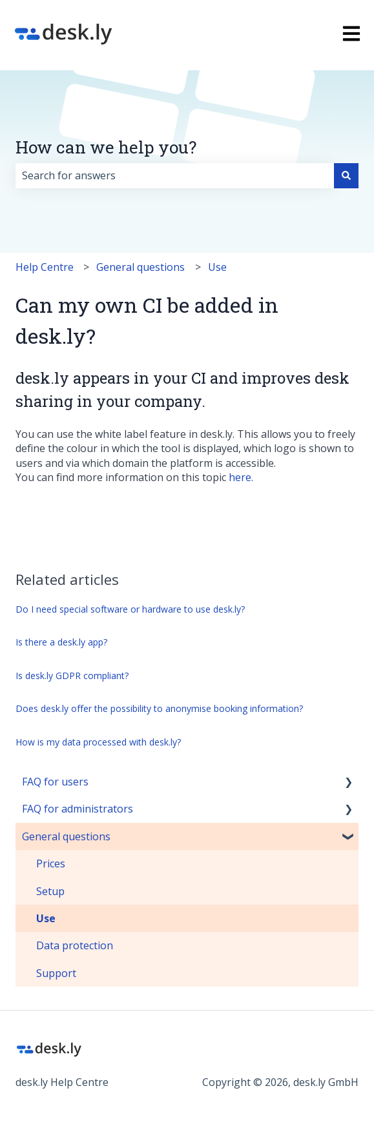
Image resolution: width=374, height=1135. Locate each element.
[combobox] (175, 175)
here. (241, 477)
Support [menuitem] (56, 973)
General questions (140, 267)
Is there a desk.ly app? (61, 642)
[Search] (346, 175)
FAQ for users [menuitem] (55, 782)
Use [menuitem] (46, 918)
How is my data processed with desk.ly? (98, 742)
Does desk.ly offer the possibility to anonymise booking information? (159, 708)
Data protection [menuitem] (74, 945)
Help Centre (45, 267)
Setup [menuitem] (50, 891)
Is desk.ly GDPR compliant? (72, 675)
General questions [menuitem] (66, 836)
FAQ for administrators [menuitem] (77, 809)
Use (217, 267)
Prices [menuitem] (50, 863)
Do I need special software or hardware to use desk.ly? (130, 609)
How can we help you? (106, 147)
